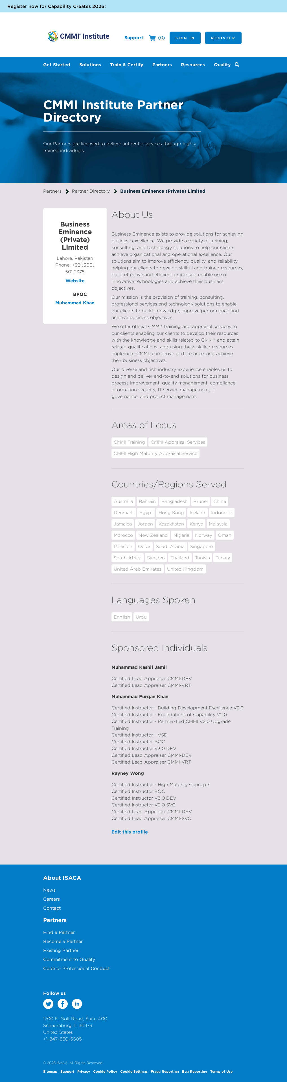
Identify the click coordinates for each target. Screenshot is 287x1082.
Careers (51, 899)
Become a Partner (63, 941)
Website (75, 280)
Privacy (83, 1071)
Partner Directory (91, 191)
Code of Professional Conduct (76, 968)
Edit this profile (129, 832)
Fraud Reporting (165, 1071)
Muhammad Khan (75, 302)
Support (133, 37)
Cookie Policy (105, 1071)
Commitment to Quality (69, 959)
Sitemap (50, 1071)
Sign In (185, 38)
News (49, 890)
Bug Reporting (194, 1071)
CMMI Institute (78, 36)
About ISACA (62, 877)
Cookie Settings (134, 1071)
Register (223, 38)
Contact (52, 908)
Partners (52, 191)
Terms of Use (221, 1071)
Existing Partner (60, 950)
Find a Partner (59, 932)
